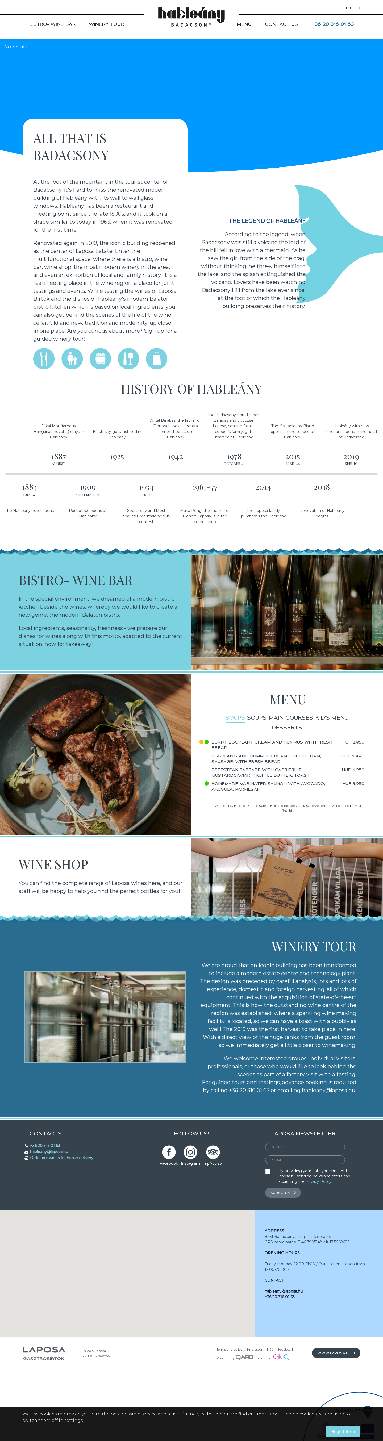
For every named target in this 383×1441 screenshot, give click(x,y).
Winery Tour (106, 24)
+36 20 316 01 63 (332, 24)
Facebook (169, 1190)
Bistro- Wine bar (52, 24)
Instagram (190, 1190)
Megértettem (343, 1431)
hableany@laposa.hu (284, 1317)
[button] (127, 1295)
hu (348, 8)
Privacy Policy (318, 1208)
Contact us (281, 24)
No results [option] (17, 47)
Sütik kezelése (279, 1376)
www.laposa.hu (336, 1379)
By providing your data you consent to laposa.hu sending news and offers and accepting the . (314, 1202)
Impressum (256, 1376)
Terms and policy (229, 1376)
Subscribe (282, 1219)
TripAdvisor (213, 1190)
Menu (244, 24)
